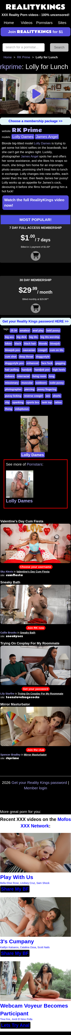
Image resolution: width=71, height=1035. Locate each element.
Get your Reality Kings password (39, 782)
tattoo (58, 402)
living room (39, 376)
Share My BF (15, 889)
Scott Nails (44, 947)
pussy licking (13, 395)
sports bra (32, 402)
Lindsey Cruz (27, 883)
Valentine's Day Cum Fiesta (21, 521)
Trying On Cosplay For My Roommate (29, 643)
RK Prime (23, 57)
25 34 (14, 330)
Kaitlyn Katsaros (9, 947)
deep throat (26, 356)
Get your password (35, 688)
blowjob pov (12, 350)
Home (9, 23)
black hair (30, 343)
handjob (26, 369)
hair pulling (12, 369)
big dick (21, 337)
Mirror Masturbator (15, 704)
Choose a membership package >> (35, 121)
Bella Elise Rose (9, 883)
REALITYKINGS (35, 7)
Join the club (35, 749)
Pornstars (44, 23)
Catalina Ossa (28, 947)
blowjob (55, 343)
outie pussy (57, 382)
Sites (62, 23)
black (18, 343)
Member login (35, 788)
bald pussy (53, 330)
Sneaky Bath (10, 582)
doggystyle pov (14, 363)
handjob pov (42, 369)
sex (48, 395)
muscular (27, 382)
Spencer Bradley (10, 754)
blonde (43, 343)
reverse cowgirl (33, 395)
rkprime (11, 66)
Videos (26, 23)
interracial (23, 376)
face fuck (47, 363)
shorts (57, 395)
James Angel (47, 137)
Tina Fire (5, 1019)
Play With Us (16, 877)
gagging (60, 363)
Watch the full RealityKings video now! (34, 202)
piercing (29, 389)
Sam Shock (43, 883)
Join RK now (35, 627)
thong (8, 408)
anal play (38, 330)
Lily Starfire (7, 693)
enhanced (32, 363)
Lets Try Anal (15, 1025)
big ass (9, 337)
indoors (9, 376)
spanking (17, 402)
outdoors (41, 382)
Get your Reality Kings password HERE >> (35, 321)
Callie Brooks (8, 632)
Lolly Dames (22, 137)
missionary (12, 382)
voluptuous (22, 408)
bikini (8, 343)
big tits (33, 337)
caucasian (29, 350)
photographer (13, 389)
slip (7, 402)
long (51, 376)
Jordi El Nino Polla (22, 1019)
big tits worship (50, 337)
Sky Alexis (6, 571)
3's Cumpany (17, 941)
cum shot (10, 356)
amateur (25, 330)
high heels (59, 369)
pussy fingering (46, 389)
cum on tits (57, 350)
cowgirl (42, 350)
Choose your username (35, 566)
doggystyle (43, 356)
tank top (47, 402)
